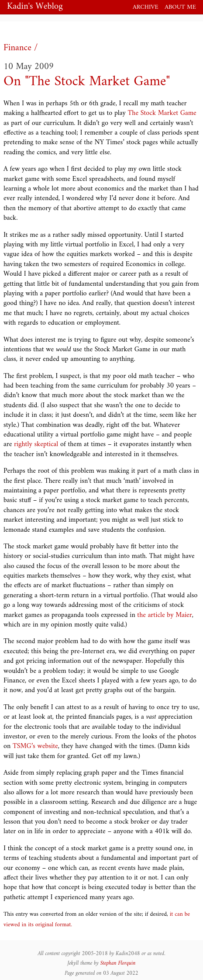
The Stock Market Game (162, 113)
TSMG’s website (35, 746)
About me (180, 7)
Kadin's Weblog (35, 7)
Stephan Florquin (118, 963)
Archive (145, 7)
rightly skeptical (36, 444)
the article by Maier (164, 615)
